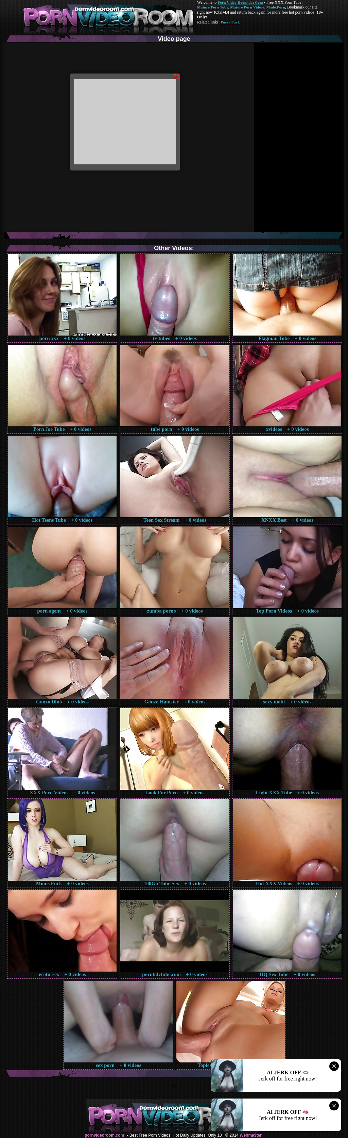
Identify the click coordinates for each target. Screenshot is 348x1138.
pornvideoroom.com (104, 1135)
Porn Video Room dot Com (240, 2)
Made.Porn (275, 7)
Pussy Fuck (230, 22)
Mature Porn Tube (212, 7)
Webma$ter (250, 1135)
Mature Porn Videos (247, 7)
